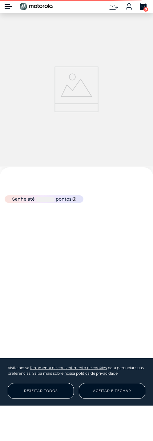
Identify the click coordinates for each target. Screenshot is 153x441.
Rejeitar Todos (41, 391)
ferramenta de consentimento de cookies (68, 368)
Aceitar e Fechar (112, 391)
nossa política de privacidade (91, 373)
